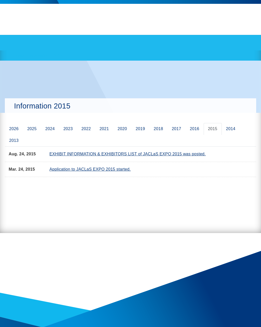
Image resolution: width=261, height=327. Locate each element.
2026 (14, 129)
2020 (122, 129)
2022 (86, 129)
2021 (104, 129)
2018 (158, 129)
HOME (19, 55)
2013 (14, 140)
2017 (176, 129)
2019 (140, 129)
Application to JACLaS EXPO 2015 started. (90, 169)
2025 (32, 129)
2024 (50, 129)
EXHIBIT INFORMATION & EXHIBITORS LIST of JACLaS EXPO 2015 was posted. (127, 154)
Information (39, 55)
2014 (231, 129)
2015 (212, 129)
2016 (194, 129)
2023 (68, 129)
